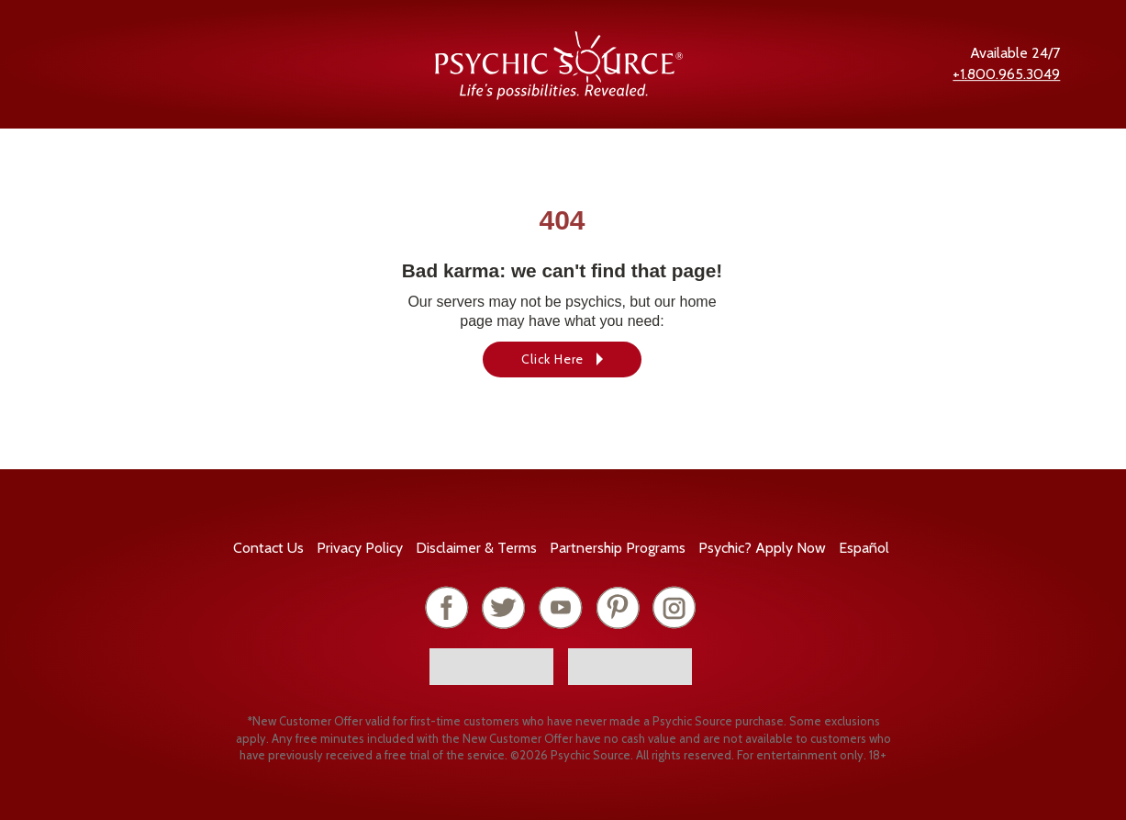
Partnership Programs (618, 547)
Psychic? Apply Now (762, 547)
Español (864, 547)
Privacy (360, 547)
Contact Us (268, 547)
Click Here (552, 359)
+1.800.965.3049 (1006, 74)
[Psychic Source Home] (559, 95)
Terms (476, 547)
